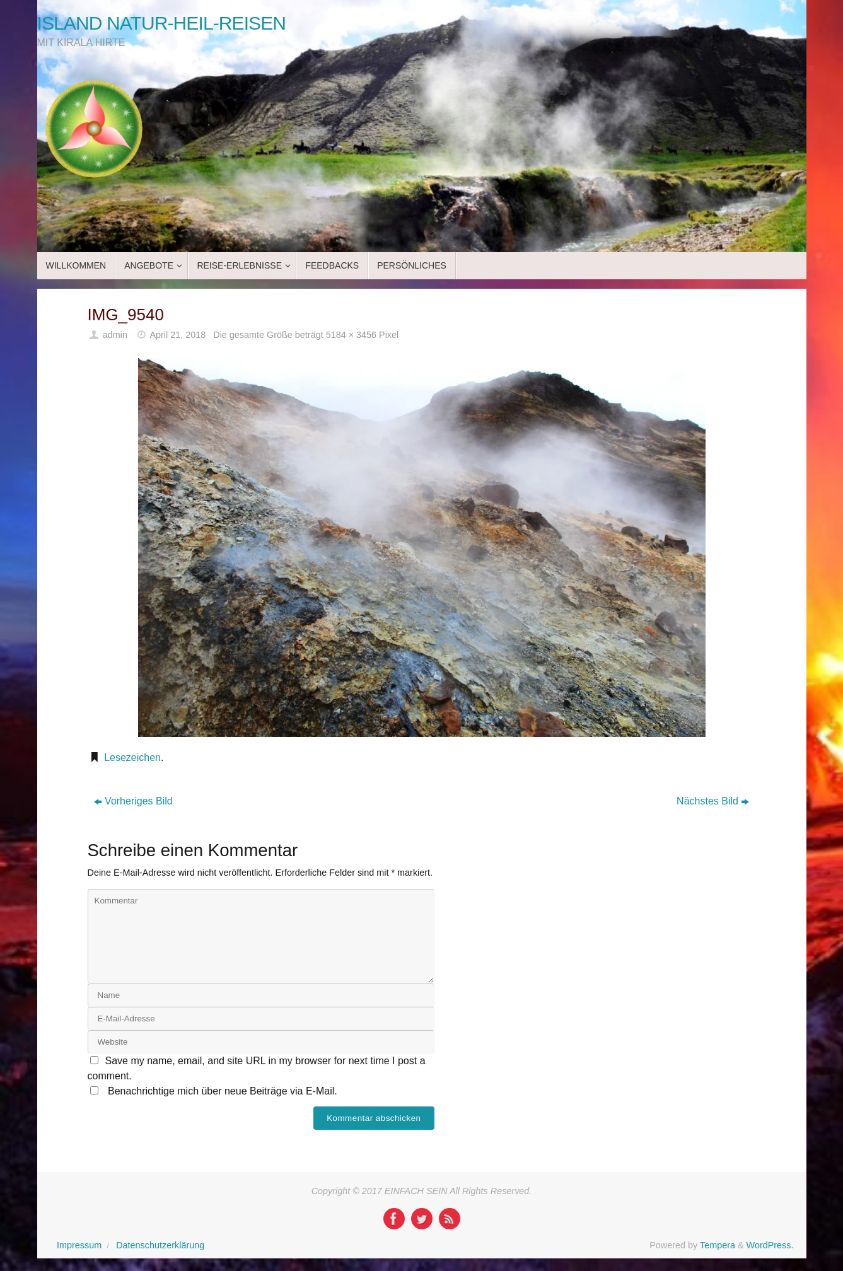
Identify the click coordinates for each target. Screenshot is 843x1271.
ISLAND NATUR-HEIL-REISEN (161, 23)
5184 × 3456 (351, 335)
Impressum (79, 1245)
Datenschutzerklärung (160, 1245)
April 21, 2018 (177, 335)
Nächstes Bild (713, 801)
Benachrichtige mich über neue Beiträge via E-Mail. (222, 1091)
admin (115, 335)
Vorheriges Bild (133, 801)
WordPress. (770, 1245)
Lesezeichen (132, 757)
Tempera (717, 1245)
